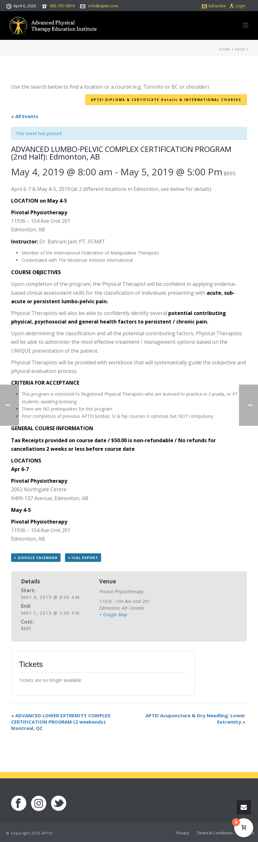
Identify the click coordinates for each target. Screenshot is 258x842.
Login (237, 6)
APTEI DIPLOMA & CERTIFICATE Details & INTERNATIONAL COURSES (166, 99)
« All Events (24, 116)
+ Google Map (113, 615)
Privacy (183, 833)
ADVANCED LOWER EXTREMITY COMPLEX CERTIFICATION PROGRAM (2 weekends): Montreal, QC (61, 721)
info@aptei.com (103, 6)
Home (225, 49)
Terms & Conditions (215, 833)
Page (240, 49)
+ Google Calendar (36, 557)
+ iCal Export (83, 557)
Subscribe (214, 6)
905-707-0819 (62, 6)
